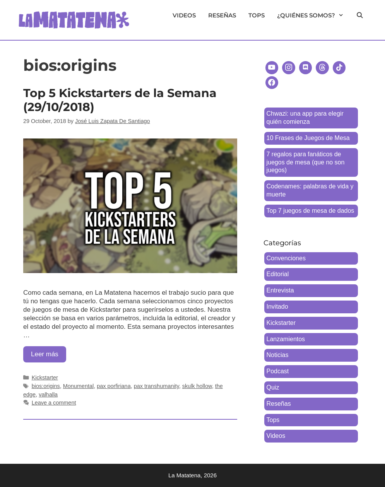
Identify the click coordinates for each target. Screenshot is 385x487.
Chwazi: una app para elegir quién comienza (305, 117)
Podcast (278, 371)
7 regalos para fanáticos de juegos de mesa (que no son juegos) (306, 162)
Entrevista (280, 290)
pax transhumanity (156, 386)
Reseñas (222, 15)
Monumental (78, 386)
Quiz (273, 387)
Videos (184, 15)
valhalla (48, 394)
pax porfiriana (113, 386)
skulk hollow (197, 386)
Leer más (48, 356)
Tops (256, 15)
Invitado (277, 306)
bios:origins (46, 386)
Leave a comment (54, 403)
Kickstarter (45, 377)
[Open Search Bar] (360, 15)
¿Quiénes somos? (313, 15)
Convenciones (286, 258)
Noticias (278, 355)
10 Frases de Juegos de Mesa (308, 138)
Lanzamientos (286, 339)
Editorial (278, 274)
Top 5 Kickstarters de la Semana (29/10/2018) (120, 100)
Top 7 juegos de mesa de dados (310, 210)
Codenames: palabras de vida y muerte (310, 190)
